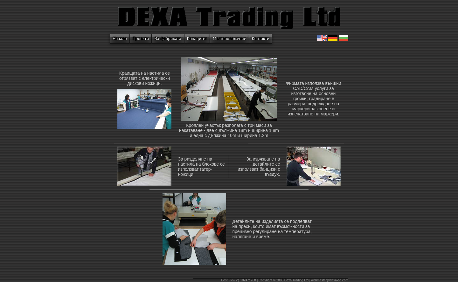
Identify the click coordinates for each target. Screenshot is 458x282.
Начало (120, 38)
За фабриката (168, 38)
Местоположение (229, 38)
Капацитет (197, 38)
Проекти (141, 38)
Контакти (260, 38)
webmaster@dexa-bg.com (329, 280)
